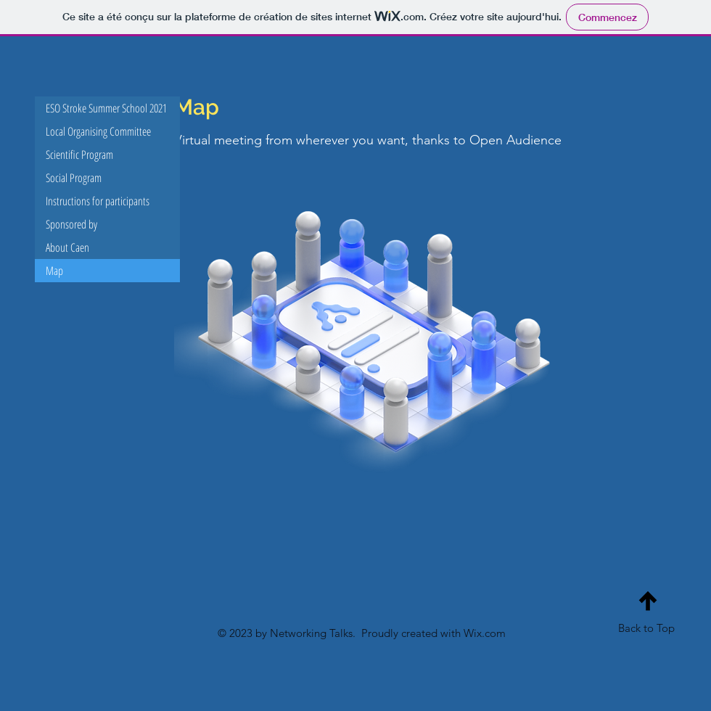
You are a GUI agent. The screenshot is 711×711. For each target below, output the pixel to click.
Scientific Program (79, 155)
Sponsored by (71, 224)
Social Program (74, 178)
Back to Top (646, 628)
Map (54, 271)
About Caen (67, 247)
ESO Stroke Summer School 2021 (106, 108)
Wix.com (485, 633)
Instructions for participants (97, 201)
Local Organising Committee (98, 131)
